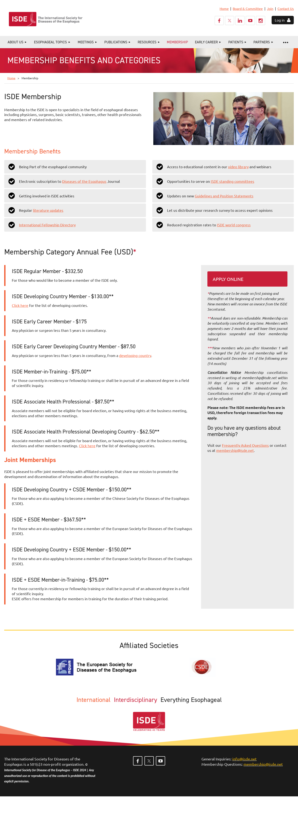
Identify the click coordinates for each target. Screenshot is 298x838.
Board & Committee (248, 8)
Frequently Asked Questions (245, 445)
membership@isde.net (235, 450)
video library (238, 166)
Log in (280, 20)
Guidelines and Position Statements (224, 196)
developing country (135, 355)
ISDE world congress (234, 225)
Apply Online (228, 279)
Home (224, 8)
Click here (20, 305)
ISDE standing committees (232, 181)
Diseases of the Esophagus (84, 181)
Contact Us (286, 8)
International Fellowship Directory (47, 225)
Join (270, 8)
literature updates (48, 210)
